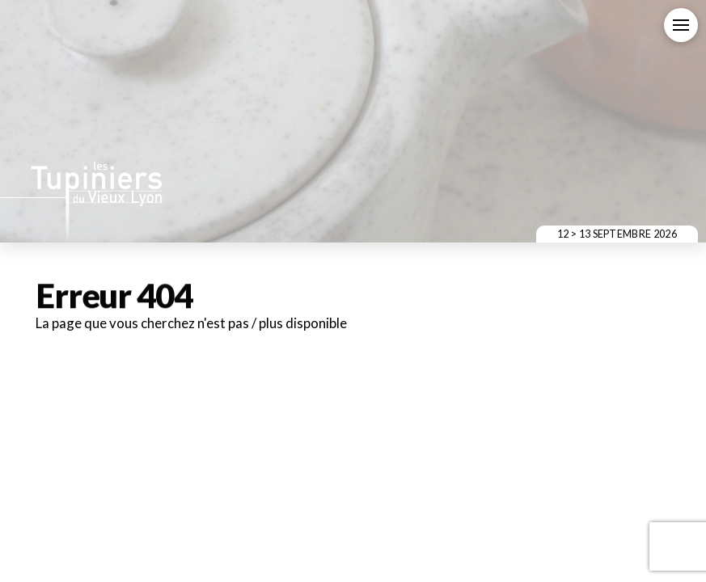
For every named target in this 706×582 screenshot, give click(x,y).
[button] (681, 25)
